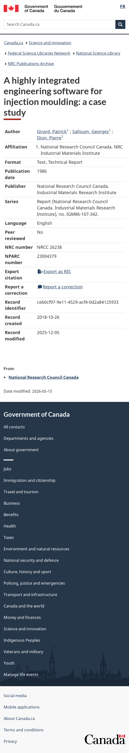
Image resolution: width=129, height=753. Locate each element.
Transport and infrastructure (30, 594)
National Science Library (98, 53)
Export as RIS (54, 271)
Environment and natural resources (36, 549)
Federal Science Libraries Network (39, 53)
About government (21, 449)
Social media (15, 695)
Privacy (10, 741)
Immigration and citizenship (29, 480)
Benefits (11, 514)
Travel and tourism (21, 491)
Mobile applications (22, 707)
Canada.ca (13, 42)
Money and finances (22, 617)
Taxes (9, 537)
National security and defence (31, 560)
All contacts (14, 427)
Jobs (7, 469)
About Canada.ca (19, 718)
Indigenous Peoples (22, 640)
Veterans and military (23, 651)
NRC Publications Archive (31, 63)
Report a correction (60, 287)
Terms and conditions (24, 730)
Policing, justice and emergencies (34, 583)
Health (10, 526)
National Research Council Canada (44, 377)
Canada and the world (24, 606)
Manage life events (21, 674)
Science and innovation (50, 42)
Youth (9, 663)
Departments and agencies (29, 438)
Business (12, 503)
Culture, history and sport (27, 571)
